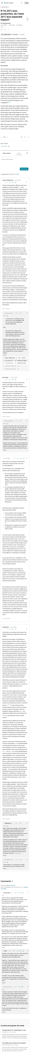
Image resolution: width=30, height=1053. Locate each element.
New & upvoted (10, 885)
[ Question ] (5, 7)
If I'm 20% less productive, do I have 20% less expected (12, 15)
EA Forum (9, 3)
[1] (8, 102)
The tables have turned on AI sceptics (14, 1043)
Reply (4, 355)
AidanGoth (5, 627)
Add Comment (6, 308)
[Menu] (2, 3)
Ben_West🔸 (6, 377)
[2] (9, 102)
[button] (2, 146)
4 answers (19, 25)
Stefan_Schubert (6, 1044)
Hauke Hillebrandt (7, 180)
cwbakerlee (5, 1032)
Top (17, 174)
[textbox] (14, 162)
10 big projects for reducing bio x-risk (14, 1030)
